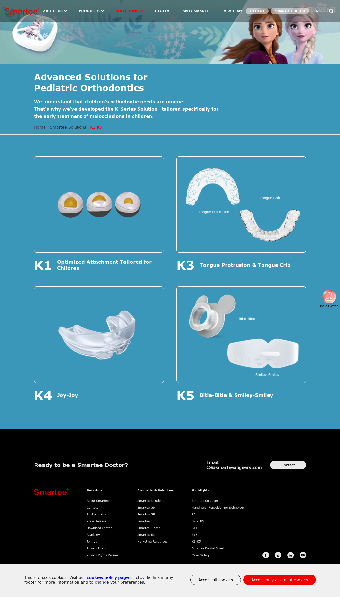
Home (40, 127)
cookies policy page (108, 577)
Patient (257, 11)
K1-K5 (96, 127)
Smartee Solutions (68, 127)
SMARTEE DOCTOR (290, 11)
